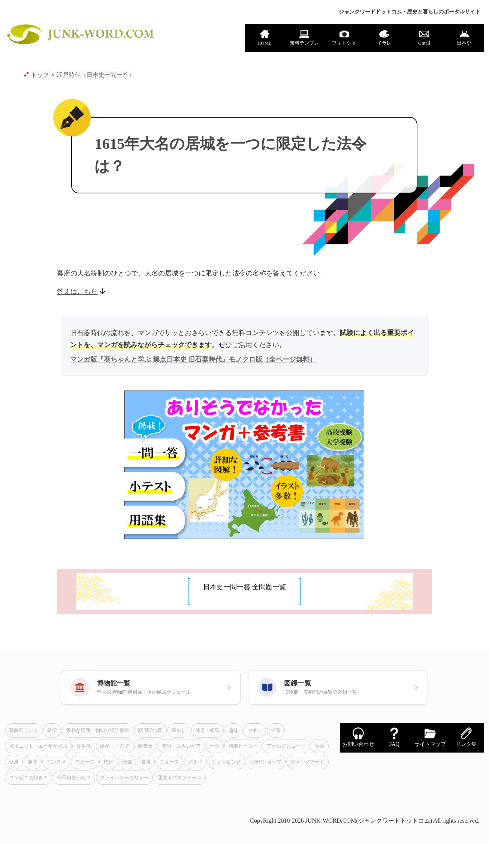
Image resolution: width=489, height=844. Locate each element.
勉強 (127, 762)
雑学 (52, 730)
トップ (40, 75)
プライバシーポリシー (124, 777)
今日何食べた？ (74, 777)
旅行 (108, 762)
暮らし (179, 730)
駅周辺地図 (150, 730)
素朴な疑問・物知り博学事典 (97, 730)
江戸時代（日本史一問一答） (96, 75)
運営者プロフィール (180, 777)
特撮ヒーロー (243, 746)
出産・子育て (114, 746)
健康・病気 (207, 730)
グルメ (195, 762)
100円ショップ (265, 762)
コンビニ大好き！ (28, 777)
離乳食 (145, 746)
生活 (320, 746)
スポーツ (84, 762)
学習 (276, 730)
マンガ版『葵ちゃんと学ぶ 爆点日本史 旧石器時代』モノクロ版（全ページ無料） (193, 359)
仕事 (215, 746)
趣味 (233, 730)
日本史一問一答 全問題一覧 (244, 587)
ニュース (169, 762)
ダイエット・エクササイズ (38, 746)
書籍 (146, 762)
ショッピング (226, 762)
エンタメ (56, 762)
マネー (254, 730)
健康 (14, 762)
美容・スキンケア (181, 746)
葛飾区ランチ (23, 730)
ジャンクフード (307, 762)
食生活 (83, 746)
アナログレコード (286, 746)
